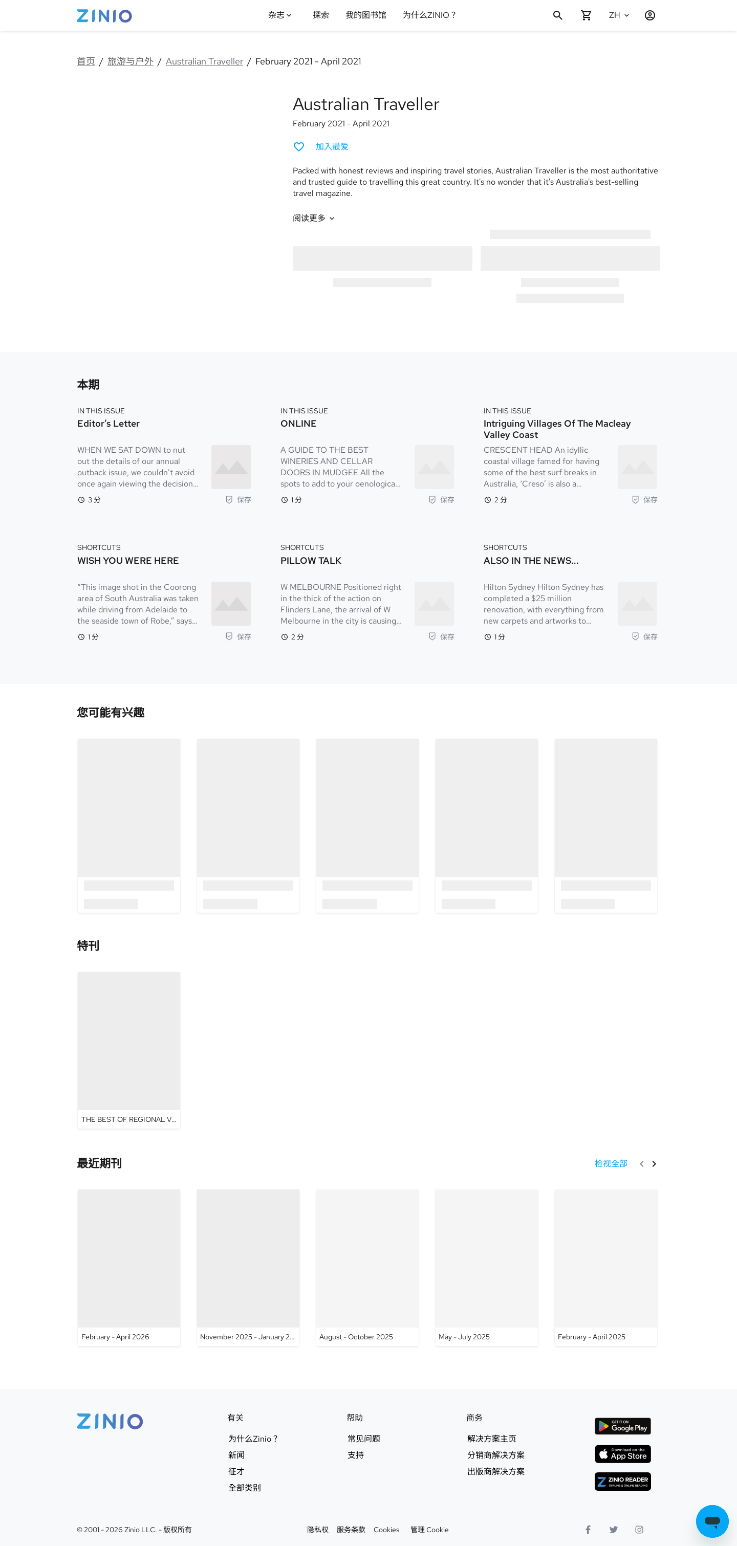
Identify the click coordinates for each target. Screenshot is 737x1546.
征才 (236, 1471)
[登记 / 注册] (646, 15)
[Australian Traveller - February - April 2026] (129, 1267)
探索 (321, 15)
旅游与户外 (130, 61)
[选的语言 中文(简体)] (620, 15)
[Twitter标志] (613, 1529)
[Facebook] (588, 1529)
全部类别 (244, 1488)
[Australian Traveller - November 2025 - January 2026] (248, 1267)
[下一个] (654, 1164)
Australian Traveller (204, 61)
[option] (129, 825)
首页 (86, 61)
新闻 (236, 1455)
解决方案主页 (491, 1439)
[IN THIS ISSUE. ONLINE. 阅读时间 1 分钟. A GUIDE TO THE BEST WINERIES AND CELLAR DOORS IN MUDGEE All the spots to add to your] (367, 454)
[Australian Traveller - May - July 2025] (487, 1267)
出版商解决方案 (496, 1471)
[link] (110, 713)
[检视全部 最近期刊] (611, 1163)
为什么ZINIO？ (430, 15)
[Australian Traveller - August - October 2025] (367, 1267)
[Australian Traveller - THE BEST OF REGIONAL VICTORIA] (129, 1050)
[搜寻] (558, 15)
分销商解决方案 (496, 1455)
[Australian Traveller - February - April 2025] (606, 1267)
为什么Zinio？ (253, 1439)
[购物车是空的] (586, 15)
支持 (356, 1455)
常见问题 (364, 1439)
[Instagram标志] (639, 1529)
